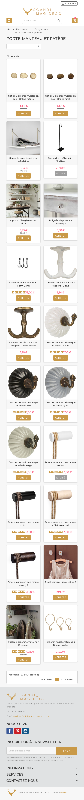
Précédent (46, 679)
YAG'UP (63, 792)
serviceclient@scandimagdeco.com (31, 716)
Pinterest (17, 731)
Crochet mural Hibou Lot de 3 (60, 582)
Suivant (70, 679)
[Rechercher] (42, 20)
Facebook (9, 731)
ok (66, 750)
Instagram (25, 731)
